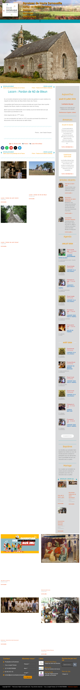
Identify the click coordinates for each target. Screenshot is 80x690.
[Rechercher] (75, 664)
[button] (40, 21)
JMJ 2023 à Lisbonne (5, 580)
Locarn (33, 143)
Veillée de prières (70, 331)
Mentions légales (73, 687)
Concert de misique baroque (70, 367)
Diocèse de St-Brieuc (50, 662)
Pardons (26, 143)
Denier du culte (49, 672)
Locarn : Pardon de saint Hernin (10, 198)
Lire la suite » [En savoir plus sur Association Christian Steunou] (68, 232)
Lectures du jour (67, 104)
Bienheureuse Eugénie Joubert (67, 112)
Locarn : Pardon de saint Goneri (9, 242)
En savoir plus (67, 436)
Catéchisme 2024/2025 (67, 156)
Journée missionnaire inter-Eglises (67, 256)
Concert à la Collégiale (71, 270)
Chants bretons (69, 410)
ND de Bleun (38, 143)
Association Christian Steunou (70, 218)
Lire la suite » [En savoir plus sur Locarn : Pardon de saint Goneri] (4, 246)
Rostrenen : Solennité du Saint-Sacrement (70, 199)
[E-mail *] (30, 672)
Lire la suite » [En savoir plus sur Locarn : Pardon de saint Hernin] (4, 202)
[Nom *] (30, 668)
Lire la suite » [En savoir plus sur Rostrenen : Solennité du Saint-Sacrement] (68, 213)
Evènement (62, 261)
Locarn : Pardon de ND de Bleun (38, 195)
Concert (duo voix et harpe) (71, 316)
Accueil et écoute (67, 125)
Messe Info (48, 667)
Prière (61, 335)
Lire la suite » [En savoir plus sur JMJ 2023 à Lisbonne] (4, 584)
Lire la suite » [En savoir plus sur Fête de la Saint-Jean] (68, 193)
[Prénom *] (30, 664)
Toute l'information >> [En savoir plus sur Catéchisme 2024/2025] (67, 173)
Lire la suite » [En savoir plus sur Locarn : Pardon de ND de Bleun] (32, 198)
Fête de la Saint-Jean (70, 184)
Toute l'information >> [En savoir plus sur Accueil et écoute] (67, 147)
